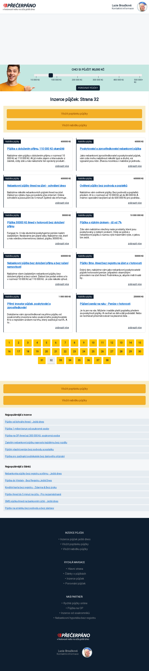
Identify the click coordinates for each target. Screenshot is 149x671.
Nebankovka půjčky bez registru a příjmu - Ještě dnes (33, 473)
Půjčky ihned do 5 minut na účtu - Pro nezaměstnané (33, 494)
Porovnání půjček (75, 583)
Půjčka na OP (75, 608)
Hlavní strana (75, 568)
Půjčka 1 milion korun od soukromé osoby (27, 428)
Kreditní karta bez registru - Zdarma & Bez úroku (31, 487)
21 (55, 351)
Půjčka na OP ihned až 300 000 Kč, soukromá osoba (32, 435)
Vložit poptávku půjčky (74, 113)
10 (93, 342)
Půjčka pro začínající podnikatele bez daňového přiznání (35, 456)
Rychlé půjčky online (75, 603)
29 (130, 351)
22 (65, 351)
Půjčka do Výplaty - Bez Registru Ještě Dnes (28, 480)
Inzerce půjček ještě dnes (75, 539)
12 (111, 342)
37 (97, 360)
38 (107, 360)
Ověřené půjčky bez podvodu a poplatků (103, 185)
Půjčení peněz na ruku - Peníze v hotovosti (105, 303)
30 (139, 351)
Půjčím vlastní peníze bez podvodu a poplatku (29, 449)
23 (74, 351)
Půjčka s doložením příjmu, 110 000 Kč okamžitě (35, 148)
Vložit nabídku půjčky (74, 125)
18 (27, 351)
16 (9, 351)
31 (42, 360)
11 (102, 342)
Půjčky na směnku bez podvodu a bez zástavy (29, 508)
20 (46, 351)
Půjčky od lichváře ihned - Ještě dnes (24, 421)
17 (18, 351)
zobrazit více (62, 166)
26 (102, 351)
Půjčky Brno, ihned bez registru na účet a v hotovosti (111, 263)
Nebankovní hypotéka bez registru (75, 618)
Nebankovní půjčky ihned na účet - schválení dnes (36, 185)
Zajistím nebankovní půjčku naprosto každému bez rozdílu (36, 442)
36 (88, 360)
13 (121, 342)
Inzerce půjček (75, 578)
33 (60, 360)
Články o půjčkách (75, 573)
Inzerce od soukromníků (75, 613)
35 (79, 360)
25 (93, 351)
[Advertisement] (74, 39)
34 (69, 360)
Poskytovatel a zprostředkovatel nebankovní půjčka (110, 148)
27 (111, 351)
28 (121, 351)
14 (130, 342)
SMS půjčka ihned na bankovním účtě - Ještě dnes (31, 501)
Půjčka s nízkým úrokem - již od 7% (101, 222)
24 (83, 351)
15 (139, 342)
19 (37, 351)
